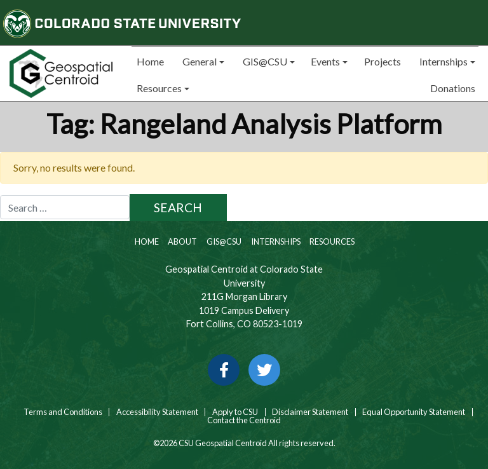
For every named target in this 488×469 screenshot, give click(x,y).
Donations (452, 88)
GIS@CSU (223, 241)
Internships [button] (442, 61)
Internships (275, 241)
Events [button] (325, 61)
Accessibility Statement (157, 412)
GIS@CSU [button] (264, 61)
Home (149, 61)
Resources (331, 241)
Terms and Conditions (62, 412)
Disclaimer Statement (310, 412)
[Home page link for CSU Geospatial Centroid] (61, 73)
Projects (382, 61)
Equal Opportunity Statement (413, 412)
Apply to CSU (235, 412)
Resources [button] (158, 88)
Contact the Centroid (244, 420)
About (181, 241)
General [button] (198, 61)
